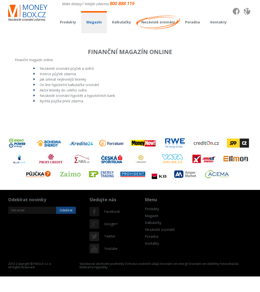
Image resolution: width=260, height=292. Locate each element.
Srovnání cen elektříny (204, 264)
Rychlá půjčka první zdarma (61, 101)
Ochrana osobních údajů (142, 264)
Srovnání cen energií (174, 264)
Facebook (109, 211)
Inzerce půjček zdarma (58, 74)
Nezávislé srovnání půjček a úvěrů (67, 68)
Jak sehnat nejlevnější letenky (63, 79)
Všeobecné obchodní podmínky (102, 264)
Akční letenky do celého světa (63, 90)
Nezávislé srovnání (158, 22)
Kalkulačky (121, 22)
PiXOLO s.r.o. (42, 264)
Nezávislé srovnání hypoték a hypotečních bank (77, 95)
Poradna (192, 22)
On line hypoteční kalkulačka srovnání (69, 84)
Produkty (68, 22)
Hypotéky (101, 267)
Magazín (94, 22)
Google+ (109, 223)
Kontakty (218, 22)
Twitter (109, 236)
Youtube (109, 248)
